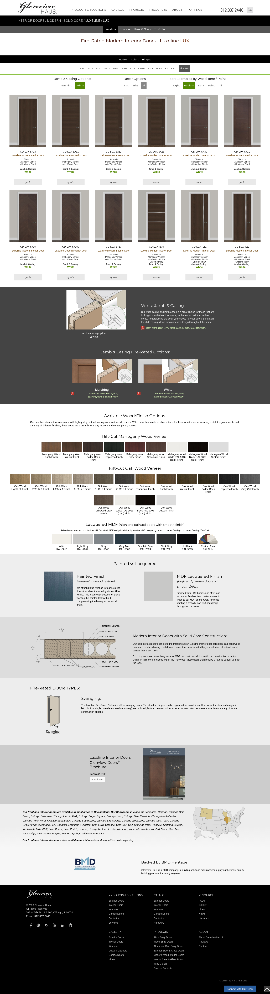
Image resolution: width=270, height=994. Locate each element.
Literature (204, 918)
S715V (141, 68)
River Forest (44, 833)
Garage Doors (116, 913)
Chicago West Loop (133, 820)
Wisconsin (116, 840)
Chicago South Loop (83, 820)
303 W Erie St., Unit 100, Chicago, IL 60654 (49, 912)
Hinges (146, 59)
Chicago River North (34, 820)
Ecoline (125, 29)
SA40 (116, 68)
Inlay (135, 85)
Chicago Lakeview (41, 816)
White (80, 85)
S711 (124, 68)
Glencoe (110, 824)
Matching (66, 85)
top (267, 989)
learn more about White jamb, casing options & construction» (176, 328)
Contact (203, 946)
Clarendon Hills (46, 824)
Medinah (122, 829)
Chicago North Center (163, 816)
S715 (132, 68)
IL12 (173, 68)
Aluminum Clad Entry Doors (169, 946)
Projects (136, 9)
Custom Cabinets (118, 950)
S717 (150, 68)
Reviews (203, 941)
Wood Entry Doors (163, 941)
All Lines (184, 68)
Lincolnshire (109, 829)
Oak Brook (161, 829)
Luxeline (110, 29)
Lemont (83, 829)
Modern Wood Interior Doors (169, 955)
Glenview (121, 824)
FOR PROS (195, 9)
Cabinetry (114, 918)
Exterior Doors (116, 900)
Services (113, 922)
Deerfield (62, 824)
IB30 (159, 68)
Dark (201, 85)
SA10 (82, 68)
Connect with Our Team (240, 988)
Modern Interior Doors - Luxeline (135, 41)
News (202, 913)
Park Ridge (29, 833)
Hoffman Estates (172, 824)
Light (176, 85)
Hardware (159, 922)
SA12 (98, 68)
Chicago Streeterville (108, 820)
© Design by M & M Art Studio (233, 981)
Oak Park (174, 829)
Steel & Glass (142, 29)
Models (123, 59)
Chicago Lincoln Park (65, 816)
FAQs (202, 900)
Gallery (202, 905)
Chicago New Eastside (137, 816)
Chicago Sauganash (58, 820)
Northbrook (147, 829)
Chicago (162, 811)
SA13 (107, 68)
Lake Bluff (42, 829)
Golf (130, 824)
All (144, 85)
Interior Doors (31, 20)
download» (97, 779)
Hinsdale (157, 824)
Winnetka (98, 833)
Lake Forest (55, 829)
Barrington (151, 811)
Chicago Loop (114, 816)
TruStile (159, 29)
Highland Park (142, 824)
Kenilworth (29, 829)
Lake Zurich (70, 829)
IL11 (166, 68)
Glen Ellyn (98, 824)
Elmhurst (73, 824)
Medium (189, 85)
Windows (113, 909)
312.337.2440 (232, 10)
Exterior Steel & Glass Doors (169, 950)
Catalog (117, 9)
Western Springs (71, 833)
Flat (126, 85)
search (250, 10)
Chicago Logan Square (92, 816)
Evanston (85, 824)
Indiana (94, 840)
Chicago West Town (157, 820)
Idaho (86, 840)
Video (202, 909)
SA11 (90, 68)
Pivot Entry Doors (163, 937)
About (177, 9)
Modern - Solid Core (65, 20)
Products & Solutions (88, 9)
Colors (135, 59)
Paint (211, 85)
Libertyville (95, 829)
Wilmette (87, 833)
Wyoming (128, 840)
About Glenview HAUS (211, 937)
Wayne (56, 833)
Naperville (134, 829)
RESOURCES (158, 9)
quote (28, 182)
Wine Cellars (160, 963)
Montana (105, 840)
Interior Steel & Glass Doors (169, 959)
